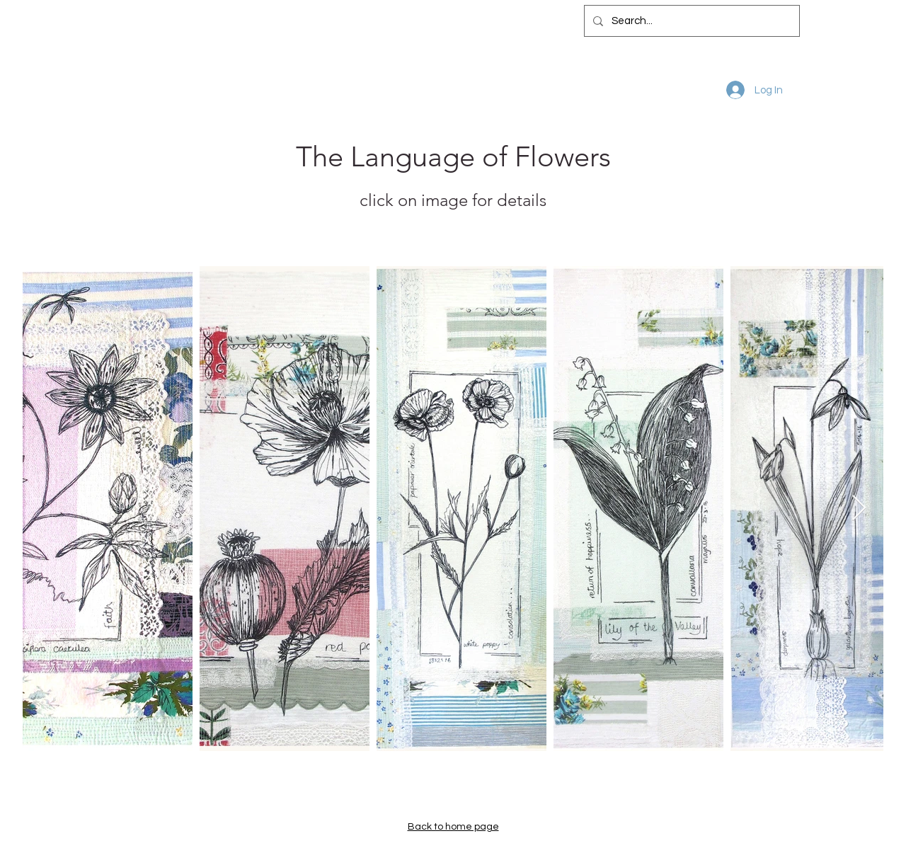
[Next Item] (859, 508)
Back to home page (453, 827)
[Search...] (690, 21)
